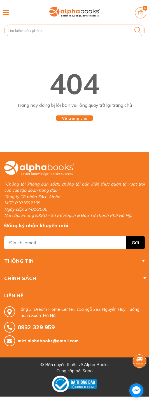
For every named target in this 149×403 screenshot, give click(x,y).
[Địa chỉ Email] (74, 242)
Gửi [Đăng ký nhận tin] (135, 242)
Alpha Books (96, 364)
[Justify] (138, 30)
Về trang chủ (74, 118)
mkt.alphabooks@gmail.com (48, 340)
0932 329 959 (36, 327)
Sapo (88, 370)
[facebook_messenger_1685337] (136, 390)
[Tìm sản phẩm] (74, 30)
